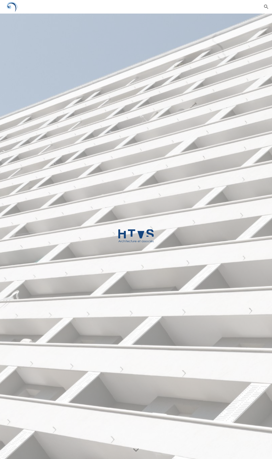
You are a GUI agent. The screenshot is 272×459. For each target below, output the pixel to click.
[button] (266, 7)
